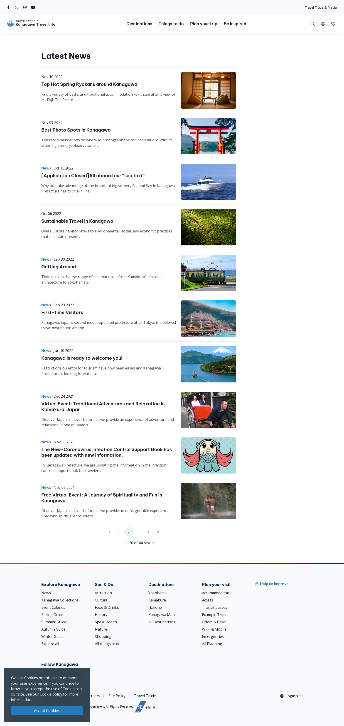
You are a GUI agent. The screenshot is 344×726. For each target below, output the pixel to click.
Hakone (155, 607)
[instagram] (25, 7)
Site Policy (116, 695)
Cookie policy (51, 694)
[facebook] (8, 7)
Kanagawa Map (161, 614)
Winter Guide (52, 636)
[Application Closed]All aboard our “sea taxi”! (93, 175)
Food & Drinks (107, 607)
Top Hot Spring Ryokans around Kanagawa (89, 84)
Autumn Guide (53, 629)
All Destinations (161, 621)
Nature (101, 629)
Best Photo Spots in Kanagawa (76, 130)
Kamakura (157, 600)
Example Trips (214, 614)
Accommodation (215, 592)
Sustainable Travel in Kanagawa (77, 221)
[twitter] (16, 7)
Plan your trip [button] (203, 23)
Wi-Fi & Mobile (214, 629)
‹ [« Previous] (109, 532)
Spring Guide (52, 614)
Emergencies (213, 636)
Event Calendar (54, 607)
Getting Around (58, 266)
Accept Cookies (47, 710)
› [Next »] (167, 532)
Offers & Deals (214, 621)
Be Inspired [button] (235, 23)
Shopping (103, 636)
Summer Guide (53, 621)
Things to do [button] (171, 23)
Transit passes (214, 607)
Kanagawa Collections (60, 600)
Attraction (103, 592)
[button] (323, 24)
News (46, 592)
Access (207, 600)
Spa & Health (106, 621)
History (101, 614)
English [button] (289, 696)
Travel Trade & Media (321, 7)
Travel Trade (145, 695)
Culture (101, 600)
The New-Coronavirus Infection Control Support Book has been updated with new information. (106, 452)
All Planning (212, 643)
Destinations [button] (139, 23)
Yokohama (157, 592)
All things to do (107, 643)
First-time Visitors (62, 312)
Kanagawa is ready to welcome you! (82, 358)
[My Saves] (333, 24)
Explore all (50, 643)
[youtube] (33, 7)
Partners (92, 695)
